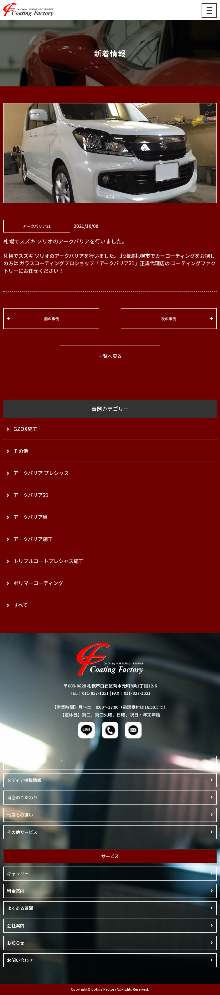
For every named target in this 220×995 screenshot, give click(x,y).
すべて (20, 604)
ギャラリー (18, 873)
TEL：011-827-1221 (89, 693)
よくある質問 (20, 908)
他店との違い (20, 815)
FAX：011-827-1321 (131, 693)
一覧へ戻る (110, 356)
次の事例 (168, 318)
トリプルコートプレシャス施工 (48, 560)
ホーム (13, 763)
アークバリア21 (31, 494)
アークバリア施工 (33, 538)
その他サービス (22, 832)
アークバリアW (30, 516)
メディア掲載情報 (24, 780)
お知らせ (15, 943)
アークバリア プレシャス (41, 472)
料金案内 (15, 891)
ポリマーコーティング (38, 582)
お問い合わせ (20, 960)
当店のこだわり (22, 797)
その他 (20, 450)
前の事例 (51, 318)
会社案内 (15, 925)
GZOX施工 (25, 428)
